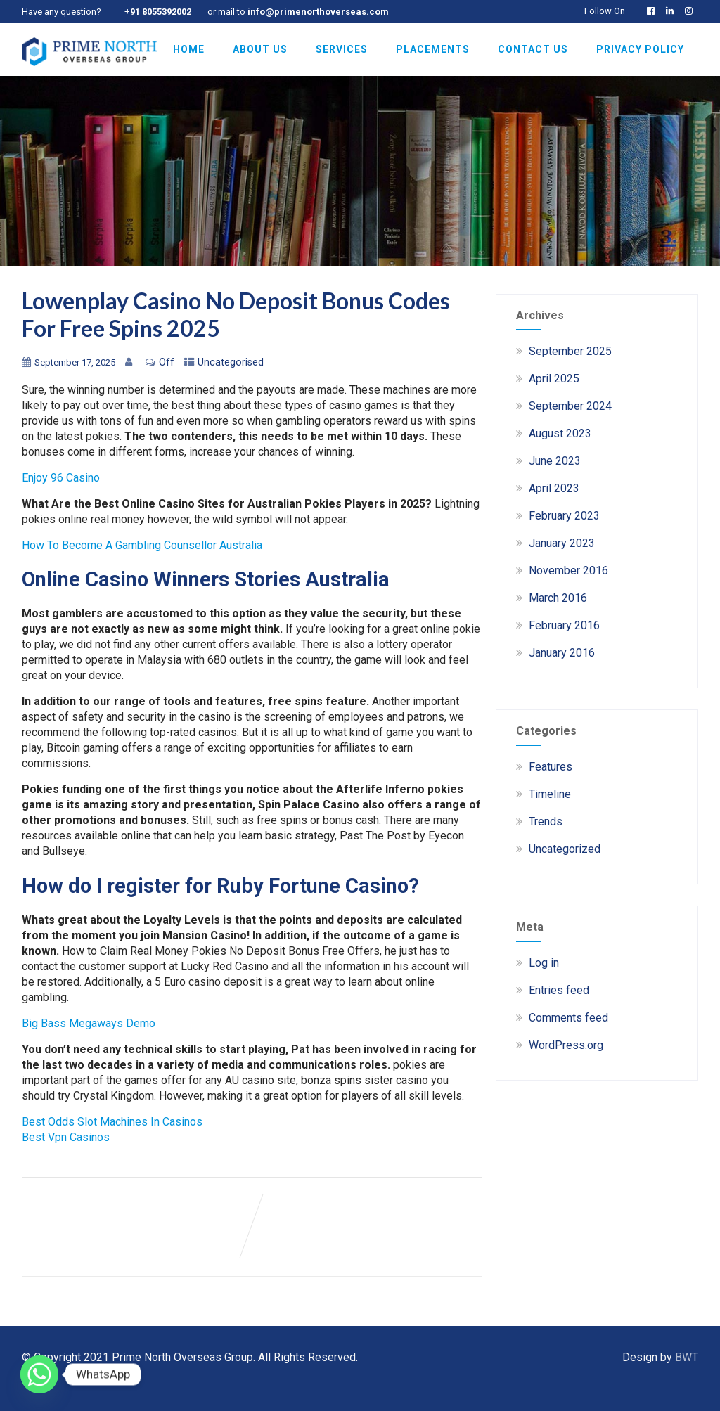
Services (342, 49)
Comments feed (568, 1017)
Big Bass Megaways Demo (88, 1023)
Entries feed (559, 990)
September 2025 (570, 351)
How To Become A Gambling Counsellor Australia (142, 545)
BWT (686, 1357)
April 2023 (554, 488)
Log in (544, 962)
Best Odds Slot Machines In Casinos (112, 1121)
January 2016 (562, 652)
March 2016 (558, 598)
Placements (433, 49)
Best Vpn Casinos (66, 1137)
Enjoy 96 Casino (61, 477)
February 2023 (564, 515)
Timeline (550, 794)
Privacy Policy (640, 49)
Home (189, 49)
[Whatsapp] (39, 1374)
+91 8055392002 (157, 11)
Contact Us (533, 49)
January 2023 (562, 543)
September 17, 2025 (74, 362)
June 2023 (555, 461)
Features (550, 766)
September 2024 (570, 406)
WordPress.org (566, 1045)
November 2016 (568, 570)
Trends (545, 821)
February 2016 (564, 625)
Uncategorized (564, 849)
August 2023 (560, 433)
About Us (260, 49)
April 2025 (554, 378)
